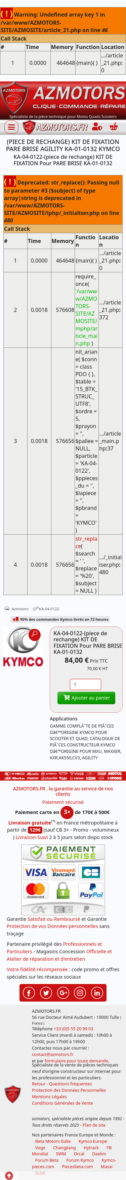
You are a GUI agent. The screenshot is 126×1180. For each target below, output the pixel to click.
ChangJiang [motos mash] (64, 1148)
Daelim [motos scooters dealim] (99, 1154)
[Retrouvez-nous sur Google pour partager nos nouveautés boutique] (63, 992)
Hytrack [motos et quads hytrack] (91, 1148)
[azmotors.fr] (55, 127)
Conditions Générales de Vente (62, 1103)
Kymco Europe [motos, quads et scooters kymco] (93, 1141)
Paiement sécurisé (63, 802)
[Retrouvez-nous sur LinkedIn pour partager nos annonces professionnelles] (97, 992)
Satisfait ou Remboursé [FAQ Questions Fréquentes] (54, 919)
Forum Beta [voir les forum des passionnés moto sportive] (46, 1160)
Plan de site (94, 1125)
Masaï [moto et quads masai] (107, 1167)
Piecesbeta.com (77, 1167)
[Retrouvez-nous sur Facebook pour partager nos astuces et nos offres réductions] (29, 992)
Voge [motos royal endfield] (40, 1148)
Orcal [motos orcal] (79, 1154)
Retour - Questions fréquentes (62, 1084)
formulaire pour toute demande (76, 1061)
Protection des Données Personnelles (69, 1090)
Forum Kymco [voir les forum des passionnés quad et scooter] (80, 1160)
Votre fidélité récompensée (37, 969)
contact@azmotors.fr (53, 1054)
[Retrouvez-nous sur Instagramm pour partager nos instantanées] (80, 992)
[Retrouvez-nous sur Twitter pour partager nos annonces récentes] (46, 992)
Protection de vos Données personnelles (52, 926)
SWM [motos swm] (61, 1154)
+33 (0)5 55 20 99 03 (73, 1029)
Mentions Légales (49, 1097)
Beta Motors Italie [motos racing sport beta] (53, 1141)
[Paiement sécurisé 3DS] (63, 879)
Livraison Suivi (32, 837)
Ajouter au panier (86, 697)
